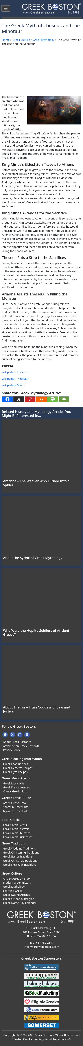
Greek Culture (21, 40)
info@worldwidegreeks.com (41, 947)
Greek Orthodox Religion (18, 899)
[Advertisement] (41, 69)
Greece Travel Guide (16, 798)
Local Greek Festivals (16, 829)
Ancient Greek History (17, 878)
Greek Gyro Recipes (15, 772)
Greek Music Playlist (16, 778)
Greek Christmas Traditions (20, 860)
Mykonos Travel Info (16, 811)
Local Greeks (11, 820)
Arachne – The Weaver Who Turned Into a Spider (36, 483)
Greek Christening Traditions (21, 852)
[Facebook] (7, 399)
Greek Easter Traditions (17, 856)
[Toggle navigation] (5, 8)
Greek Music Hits (13, 783)
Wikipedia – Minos (13, 385)
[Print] (41, 399)
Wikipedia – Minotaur (15, 378)
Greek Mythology (43, 40)
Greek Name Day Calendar (19, 903)
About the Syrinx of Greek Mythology (32, 557)
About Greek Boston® (17, 742)
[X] (18, 399)
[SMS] (52, 399)
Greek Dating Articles (16, 895)
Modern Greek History (17, 882)
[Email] (64, 399)
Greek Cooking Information (22, 759)
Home (5, 40)
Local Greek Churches (16, 833)
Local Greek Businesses (17, 837)
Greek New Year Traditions (19, 864)
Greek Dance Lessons (16, 787)
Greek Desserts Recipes (18, 768)
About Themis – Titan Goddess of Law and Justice (36, 709)
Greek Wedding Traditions (19, 848)
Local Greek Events (15, 825)
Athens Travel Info (14, 803)
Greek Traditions (14, 843)
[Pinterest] (30, 399)
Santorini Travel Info (15, 807)
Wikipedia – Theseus (14, 372)
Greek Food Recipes (15, 764)
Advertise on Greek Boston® (21, 746)
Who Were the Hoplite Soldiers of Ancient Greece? (36, 632)
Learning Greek (12, 891)
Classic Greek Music (15, 791)
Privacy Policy (11, 750)
